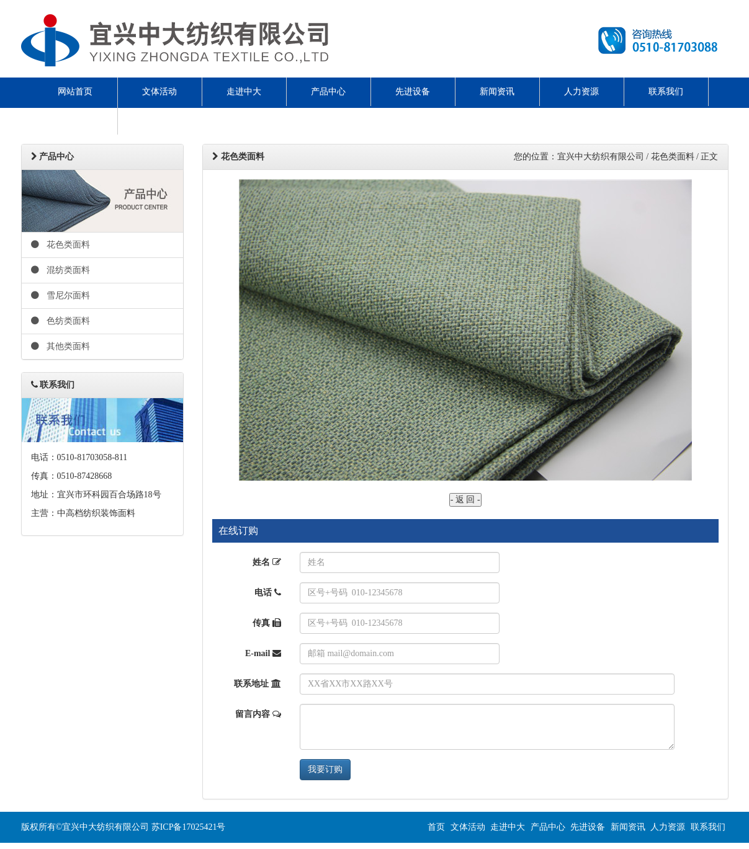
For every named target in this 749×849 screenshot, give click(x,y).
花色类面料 (61, 244)
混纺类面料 (61, 270)
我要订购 (325, 769)
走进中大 (243, 91)
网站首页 (75, 91)
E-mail (263, 653)
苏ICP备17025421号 (188, 827)
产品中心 (328, 91)
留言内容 (258, 714)
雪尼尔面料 (61, 295)
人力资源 (581, 91)
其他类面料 (61, 346)
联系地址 (257, 683)
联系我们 (665, 91)
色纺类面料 (61, 321)
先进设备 (412, 91)
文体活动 (159, 91)
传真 (267, 623)
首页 (436, 827)
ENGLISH (75, 120)
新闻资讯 (497, 91)
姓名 (267, 562)
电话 (267, 592)
